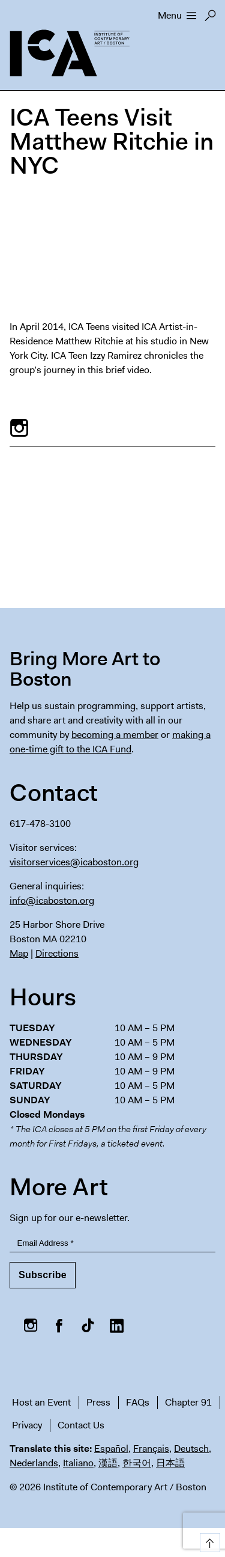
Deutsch (191, 1448)
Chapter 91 (188, 1402)
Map (19, 953)
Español (111, 1448)
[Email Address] (112, 1243)
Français (151, 1448)
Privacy (27, 1425)
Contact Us (81, 1425)
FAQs (137, 1402)
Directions (57, 953)
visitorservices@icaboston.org (74, 862)
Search (210, 19)
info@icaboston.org (52, 900)
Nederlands (34, 1463)
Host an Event (41, 1402)
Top (207, 1540)
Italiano (78, 1463)
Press (98, 1402)
